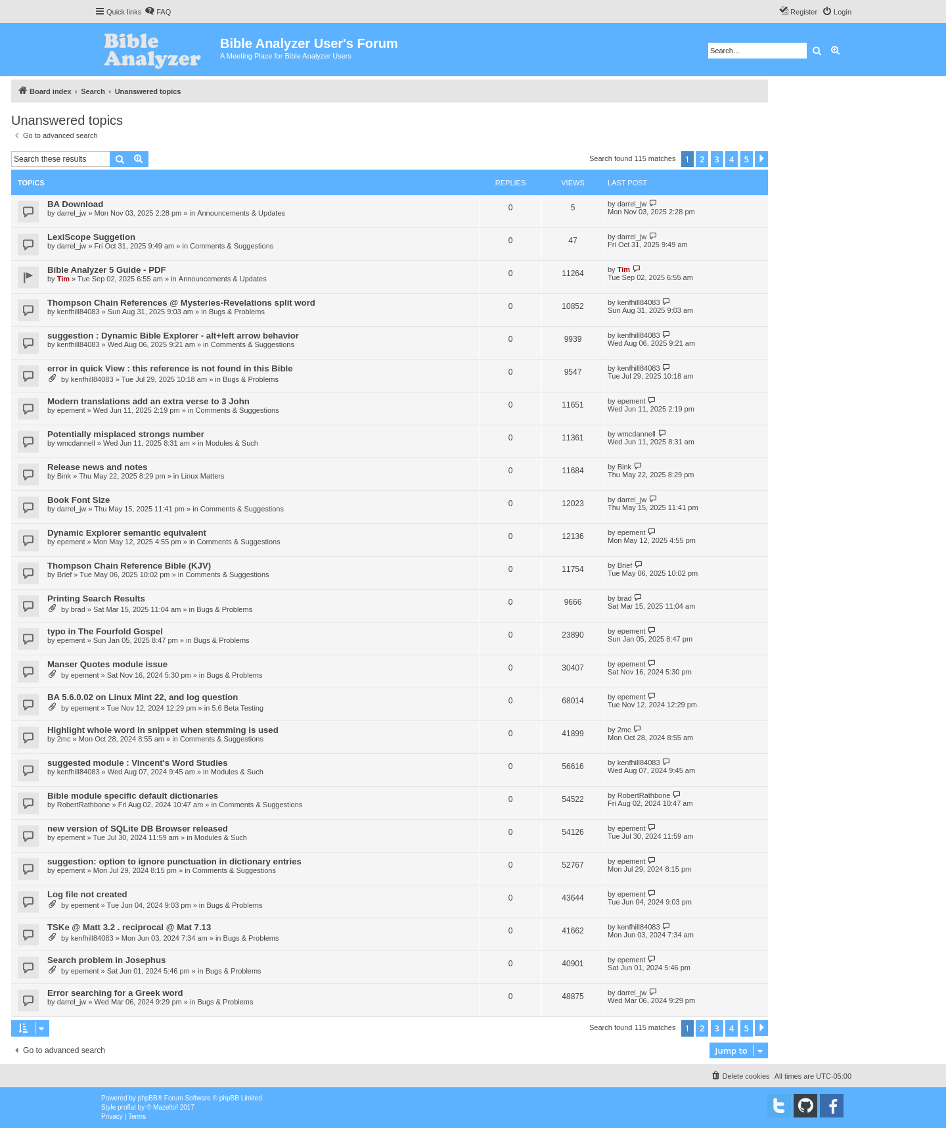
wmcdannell (76, 443)
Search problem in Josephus (106, 960)
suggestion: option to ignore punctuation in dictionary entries (174, 861)
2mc (64, 739)
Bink (64, 476)
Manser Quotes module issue (107, 664)
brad (78, 609)
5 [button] (746, 159)
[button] (761, 159)
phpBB (148, 1098)
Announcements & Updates (241, 213)
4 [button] (731, 159)
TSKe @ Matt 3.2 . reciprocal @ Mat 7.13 (129, 927)
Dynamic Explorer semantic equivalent (126, 533)
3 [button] (717, 159)
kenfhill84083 (78, 312)
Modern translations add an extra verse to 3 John (148, 401)
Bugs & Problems (237, 312)
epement (71, 410)
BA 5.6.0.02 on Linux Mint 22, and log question (142, 697)
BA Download (75, 204)
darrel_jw (72, 213)
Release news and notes (97, 467)
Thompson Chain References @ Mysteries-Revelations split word (181, 303)
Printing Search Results (96, 598)
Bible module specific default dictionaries (132, 796)
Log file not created (87, 894)
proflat (127, 1107)
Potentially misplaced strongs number (125, 434)
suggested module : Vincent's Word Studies (137, 763)
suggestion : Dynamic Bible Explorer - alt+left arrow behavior (173, 336)
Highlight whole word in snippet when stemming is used (163, 730)
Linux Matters (202, 476)
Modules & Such (232, 443)
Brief (64, 574)
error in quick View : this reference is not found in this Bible (169, 368)
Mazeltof (165, 1107)
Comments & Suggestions (231, 246)
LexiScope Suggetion (91, 237)
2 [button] (702, 159)
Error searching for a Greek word (115, 993)
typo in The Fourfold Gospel (105, 631)
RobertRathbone (83, 805)
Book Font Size (78, 500)
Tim (63, 279)
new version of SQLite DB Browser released (137, 829)
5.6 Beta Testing (237, 708)
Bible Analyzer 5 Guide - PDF (106, 270)
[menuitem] (158, 12)
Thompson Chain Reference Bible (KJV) (129, 566)
